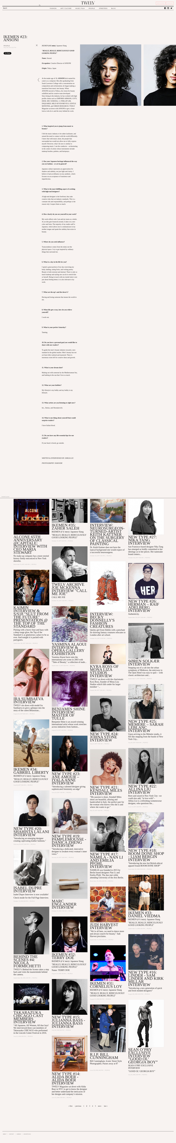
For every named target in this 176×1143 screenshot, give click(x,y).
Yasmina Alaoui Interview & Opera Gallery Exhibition (69, 649)
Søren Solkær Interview (144, 662)
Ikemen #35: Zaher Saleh (65, 526)
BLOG (113, 8)
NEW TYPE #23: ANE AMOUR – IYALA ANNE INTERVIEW (66, 778)
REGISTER (160, 3)
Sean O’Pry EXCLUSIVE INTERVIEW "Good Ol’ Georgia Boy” (143, 1055)
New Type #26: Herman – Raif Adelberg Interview (143, 606)
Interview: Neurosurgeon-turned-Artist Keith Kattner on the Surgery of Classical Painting (107, 534)
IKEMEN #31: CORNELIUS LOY (106, 985)
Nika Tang (158, 547)
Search (5, 8)
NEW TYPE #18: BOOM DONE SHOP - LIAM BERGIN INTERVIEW (146, 855)
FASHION (53, 8)
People (7, 46)
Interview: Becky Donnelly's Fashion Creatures (102, 620)
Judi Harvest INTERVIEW (104, 926)
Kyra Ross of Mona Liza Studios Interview (104, 671)
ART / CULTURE (65, 8)
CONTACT (11, 1134)
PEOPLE (92, 8)
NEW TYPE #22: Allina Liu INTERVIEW (142, 789)
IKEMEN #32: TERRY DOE (64, 956)
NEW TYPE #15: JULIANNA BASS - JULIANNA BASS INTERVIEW (68, 1022)
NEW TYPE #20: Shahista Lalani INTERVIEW (31, 831)
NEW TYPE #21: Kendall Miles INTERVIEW (106, 790)
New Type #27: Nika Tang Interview (142, 540)
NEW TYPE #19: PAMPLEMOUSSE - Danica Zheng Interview (69, 841)
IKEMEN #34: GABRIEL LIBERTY (31, 771)
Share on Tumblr (32, 53)
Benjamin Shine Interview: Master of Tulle (68, 713)
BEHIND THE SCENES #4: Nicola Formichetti (27, 961)
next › (100, 1106)
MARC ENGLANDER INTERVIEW (64, 904)
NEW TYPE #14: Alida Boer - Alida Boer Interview (66, 1078)
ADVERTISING (27, 1134)
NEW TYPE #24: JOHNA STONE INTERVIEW (104, 737)
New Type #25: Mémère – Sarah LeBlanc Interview (145, 726)
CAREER (19, 1134)
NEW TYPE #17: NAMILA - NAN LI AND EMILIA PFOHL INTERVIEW (106, 860)
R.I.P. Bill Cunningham (104, 1056)
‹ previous (78, 1106)
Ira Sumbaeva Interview (28, 700)
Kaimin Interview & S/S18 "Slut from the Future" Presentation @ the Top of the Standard (31, 617)
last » (106, 1106)
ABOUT (4, 1134)
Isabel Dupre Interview (28, 889)
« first (70, 1106)
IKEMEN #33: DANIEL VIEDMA (144, 914)
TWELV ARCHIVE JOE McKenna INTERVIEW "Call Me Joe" (69, 589)
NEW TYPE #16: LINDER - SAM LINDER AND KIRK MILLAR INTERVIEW (146, 978)
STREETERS (103, 8)
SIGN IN (169, 3)
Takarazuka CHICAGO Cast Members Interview (28, 1017)
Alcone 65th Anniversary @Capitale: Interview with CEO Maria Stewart (30, 545)
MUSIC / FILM (80, 8)
